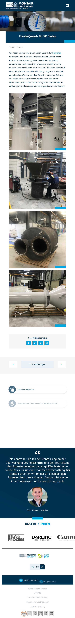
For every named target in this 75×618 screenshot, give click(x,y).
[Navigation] (67, 5)
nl (32, 566)
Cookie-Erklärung (37, 606)
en (37, 566)
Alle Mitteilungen (37, 364)
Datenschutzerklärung (37, 597)
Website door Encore (37, 588)
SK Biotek (56, 52)
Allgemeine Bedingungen (37, 601)
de (42, 566)
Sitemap (37, 592)
